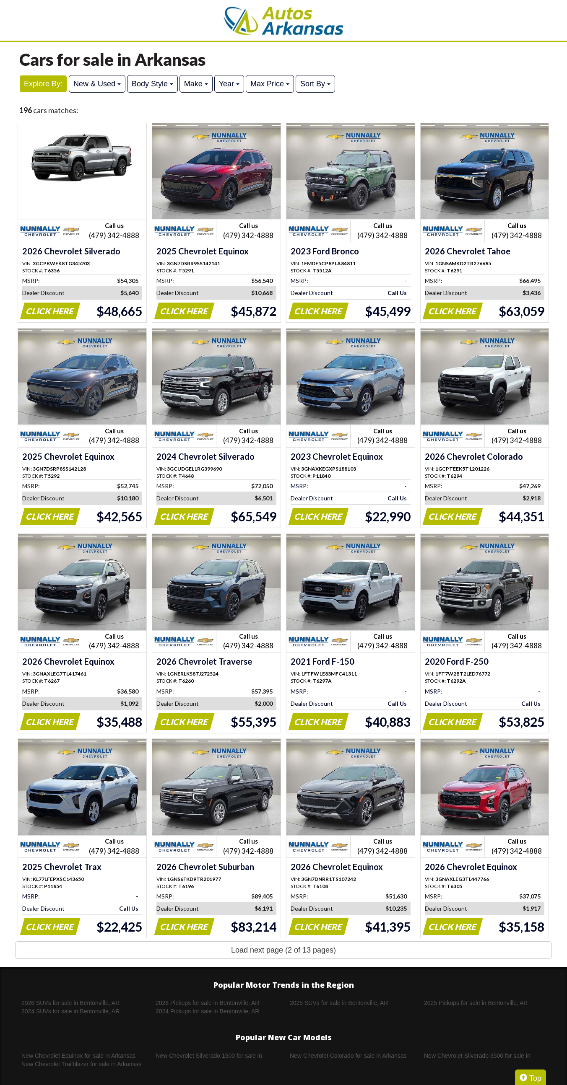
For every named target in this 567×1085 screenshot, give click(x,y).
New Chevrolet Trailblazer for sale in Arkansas (81, 1064)
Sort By (315, 84)
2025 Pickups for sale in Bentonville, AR (476, 1003)
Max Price (269, 84)
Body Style (152, 84)
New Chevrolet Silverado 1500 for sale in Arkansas (209, 1056)
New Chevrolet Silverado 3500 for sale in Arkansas (477, 1056)
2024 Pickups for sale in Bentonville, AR (207, 1011)
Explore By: (43, 84)
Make (196, 84)
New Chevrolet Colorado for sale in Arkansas (348, 1055)
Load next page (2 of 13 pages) (283, 950)
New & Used (97, 84)
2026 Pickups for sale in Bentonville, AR (207, 1003)
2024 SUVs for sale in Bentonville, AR (70, 1011)
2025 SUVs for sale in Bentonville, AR (339, 1003)
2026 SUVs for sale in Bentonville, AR (70, 1003)
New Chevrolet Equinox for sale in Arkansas (78, 1055)
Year (229, 84)
